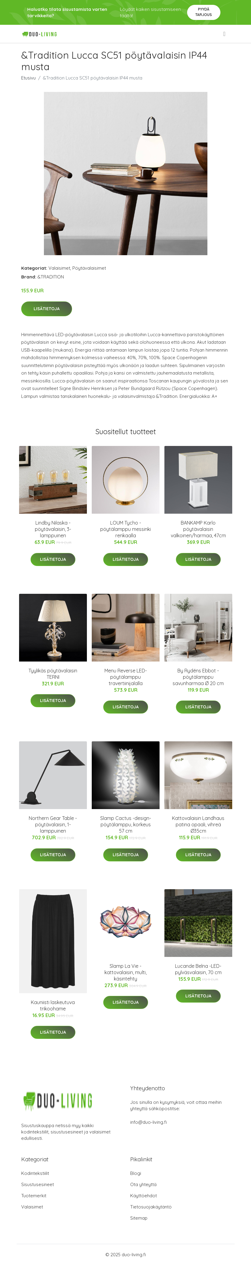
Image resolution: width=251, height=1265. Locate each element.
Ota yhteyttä (143, 1184)
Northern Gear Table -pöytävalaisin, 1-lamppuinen (53, 824)
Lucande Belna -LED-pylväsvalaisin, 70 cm (198, 969)
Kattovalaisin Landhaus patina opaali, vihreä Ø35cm (198, 824)
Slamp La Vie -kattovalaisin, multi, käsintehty (125, 972)
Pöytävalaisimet (89, 268)
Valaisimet (59, 268)
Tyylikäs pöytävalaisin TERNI (52, 674)
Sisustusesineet (37, 1184)
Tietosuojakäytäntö (151, 1207)
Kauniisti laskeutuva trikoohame (53, 1005)
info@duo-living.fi (148, 1122)
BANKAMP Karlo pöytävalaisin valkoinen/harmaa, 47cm (198, 529)
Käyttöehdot (143, 1195)
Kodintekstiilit (35, 1173)
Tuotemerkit (33, 1195)
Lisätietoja (47, 308)
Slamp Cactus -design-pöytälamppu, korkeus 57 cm (125, 824)
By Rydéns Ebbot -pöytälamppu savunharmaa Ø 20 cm (198, 677)
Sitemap (138, 1218)
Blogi (135, 1173)
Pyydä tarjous (203, 12)
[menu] (225, 34)
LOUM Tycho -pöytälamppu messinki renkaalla (125, 529)
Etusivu (28, 78)
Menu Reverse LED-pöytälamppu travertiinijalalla (125, 677)
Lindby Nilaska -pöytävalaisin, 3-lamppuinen (53, 529)
